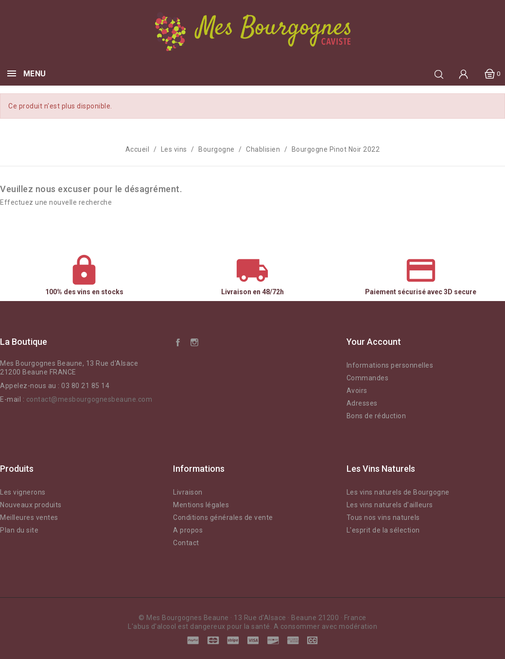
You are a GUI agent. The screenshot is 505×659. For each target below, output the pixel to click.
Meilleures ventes (29, 517)
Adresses (362, 403)
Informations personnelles (390, 365)
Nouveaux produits (31, 505)
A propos (188, 530)
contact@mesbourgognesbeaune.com (89, 399)
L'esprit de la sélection (383, 530)
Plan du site (19, 530)
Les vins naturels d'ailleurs (390, 505)
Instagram (194, 342)
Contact (186, 543)
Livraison (188, 492)
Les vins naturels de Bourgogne (398, 492)
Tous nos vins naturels (383, 517)
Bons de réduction (376, 416)
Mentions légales (201, 505)
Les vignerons (23, 492)
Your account (374, 342)
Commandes (368, 378)
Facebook (178, 342)
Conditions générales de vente (223, 517)
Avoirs (357, 390)
